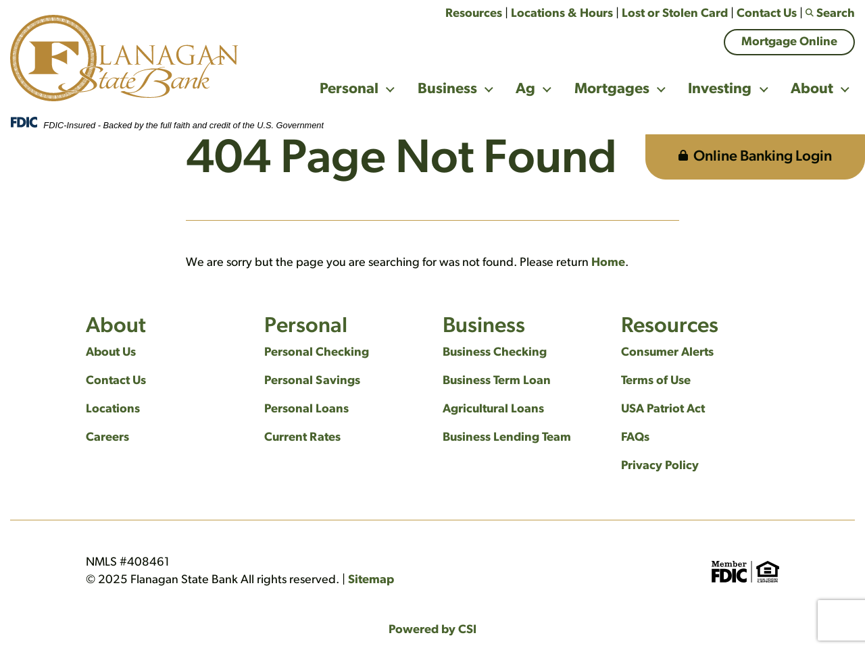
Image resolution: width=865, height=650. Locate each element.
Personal (349, 89)
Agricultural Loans (493, 409)
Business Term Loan (497, 381)
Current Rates (302, 437)
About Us (111, 352)
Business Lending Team (507, 437)
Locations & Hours (562, 13)
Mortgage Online (789, 42)
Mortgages (611, 89)
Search (830, 13)
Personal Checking (316, 352)
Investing (719, 89)
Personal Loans (306, 409)
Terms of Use (656, 381)
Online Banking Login (755, 157)
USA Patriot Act (663, 409)
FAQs (635, 437)
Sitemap (371, 580)
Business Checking (495, 352)
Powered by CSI (432, 630)
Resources (473, 13)
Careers (107, 437)
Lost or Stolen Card (675, 13)
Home (608, 262)
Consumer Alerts (667, 352)
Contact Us (767, 13)
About (812, 89)
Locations (113, 409)
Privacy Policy (660, 466)
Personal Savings (312, 381)
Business (447, 89)
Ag (525, 89)
